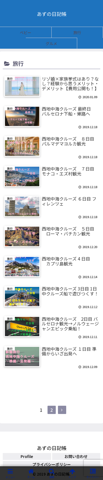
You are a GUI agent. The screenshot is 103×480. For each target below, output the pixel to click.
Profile (27, 456)
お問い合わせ (76, 456)
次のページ (51, 393)
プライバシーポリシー (51, 464)
